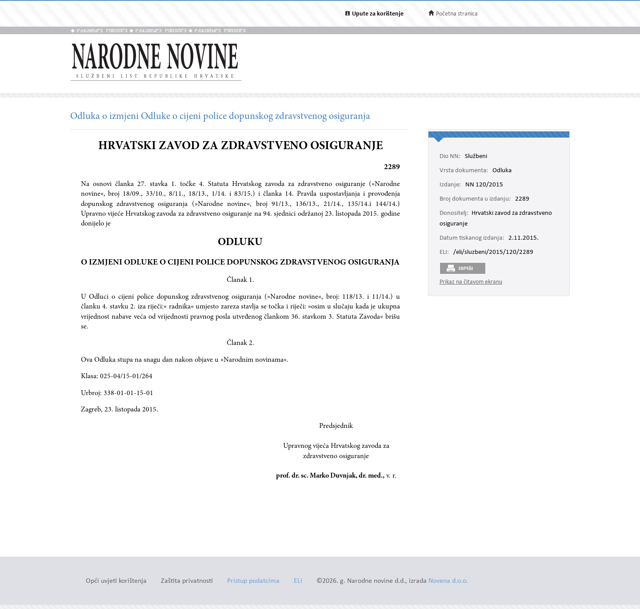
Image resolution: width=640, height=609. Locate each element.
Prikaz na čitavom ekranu (471, 282)
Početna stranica (457, 14)
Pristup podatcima (253, 581)
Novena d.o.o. (448, 581)
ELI (298, 581)
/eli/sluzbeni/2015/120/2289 (493, 252)
